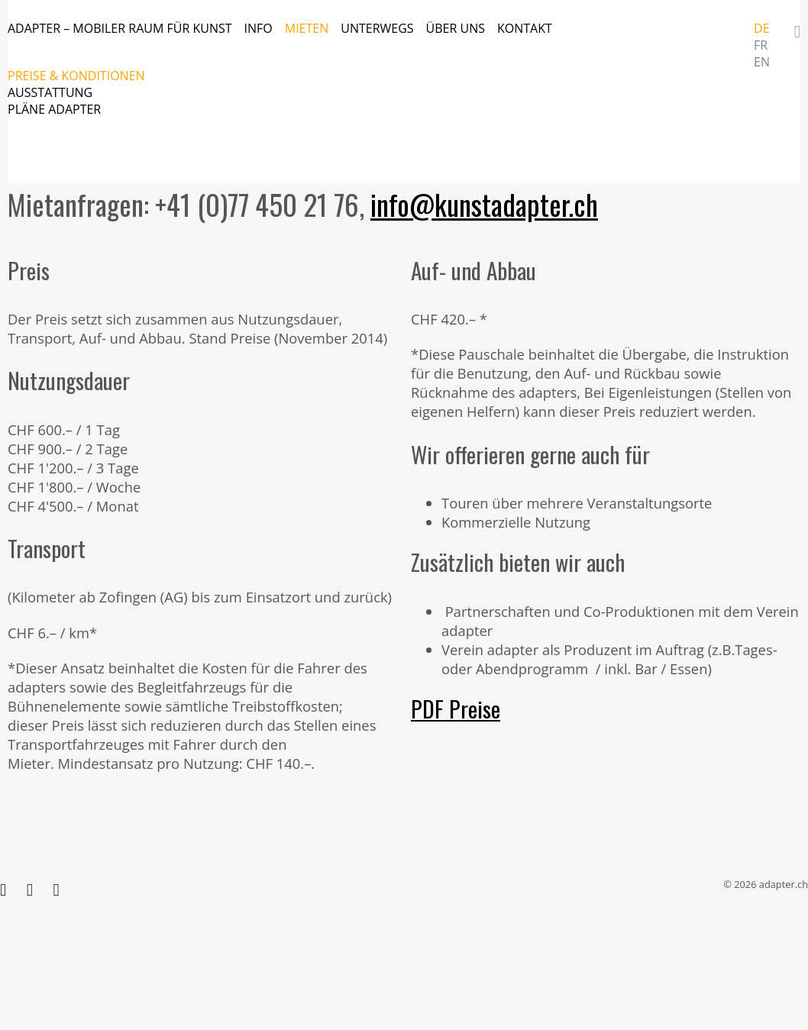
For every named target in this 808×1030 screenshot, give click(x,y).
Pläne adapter (54, 109)
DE (762, 28)
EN (762, 61)
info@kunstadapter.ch (484, 204)
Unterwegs (377, 28)
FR (761, 45)
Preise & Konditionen (76, 75)
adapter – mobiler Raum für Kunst (120, 28)
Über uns (455, 28)
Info (258, 28)
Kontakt (524, 28)
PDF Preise (455, 708)
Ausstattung (50, 92)
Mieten (307, 28)
